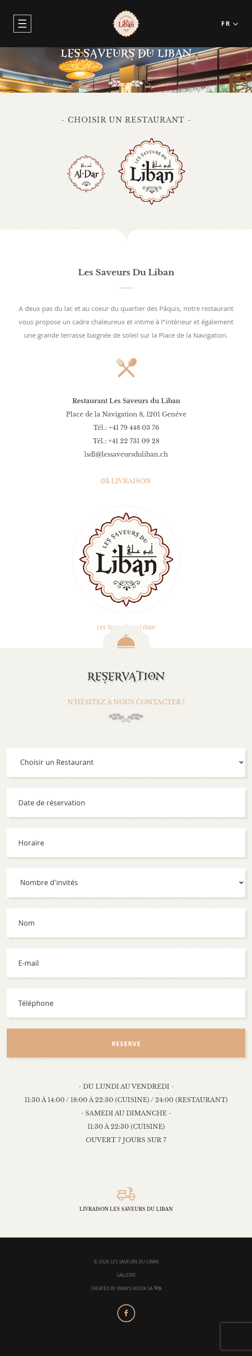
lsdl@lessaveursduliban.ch (126, 454)
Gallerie (126, 1275)
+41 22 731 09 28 (133, 441)
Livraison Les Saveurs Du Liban (126, 1199)
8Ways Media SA (139, 1288)
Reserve (126, 1043)
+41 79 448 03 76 (134, 428)
